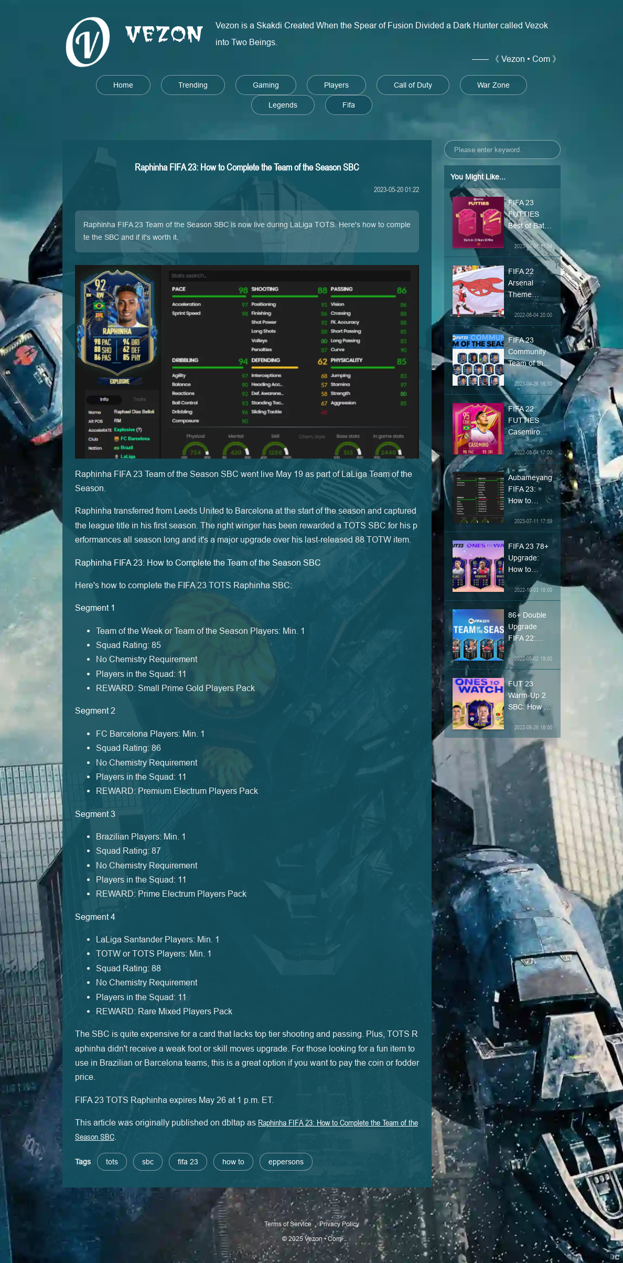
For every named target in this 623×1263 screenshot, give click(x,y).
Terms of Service (288, 1224)
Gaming (266, 85)
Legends (282, 105)
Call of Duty (413, 85)
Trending (193, 85)
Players (336, 85)
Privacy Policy (339, 1224)
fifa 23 (188, 1162)
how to (233, 1162)
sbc (148, 1162)
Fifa (348, 105)
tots (112, 1162)
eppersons (286, 1162)
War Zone (493, 85)
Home (123, 85)
